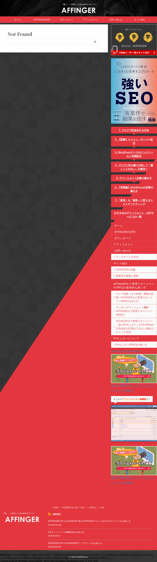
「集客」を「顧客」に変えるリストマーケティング (135, 198)
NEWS (55, 515)
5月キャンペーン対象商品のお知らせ (66, 532)
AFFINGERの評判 (42, 19)
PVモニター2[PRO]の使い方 (128, 333)
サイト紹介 (139, 19)
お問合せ (92, 509)
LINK (102, 509)
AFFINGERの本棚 (123, 266)
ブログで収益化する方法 (135, 130)
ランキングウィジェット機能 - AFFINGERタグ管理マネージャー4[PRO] (134, 305)
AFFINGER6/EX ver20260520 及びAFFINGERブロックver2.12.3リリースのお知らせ (89, 521)
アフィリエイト (90, 19)
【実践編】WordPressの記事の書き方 (135, 185)
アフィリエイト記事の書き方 (135, 174)
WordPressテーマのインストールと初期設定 (135, 150)
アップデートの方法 (125, 253)
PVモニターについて (123, 327)
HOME (56, 509)
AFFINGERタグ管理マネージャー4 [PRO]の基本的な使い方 (133, 282)
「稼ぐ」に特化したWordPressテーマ (18, 515)
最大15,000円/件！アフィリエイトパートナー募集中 (134, 374)
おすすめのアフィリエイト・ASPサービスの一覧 (133, 211)
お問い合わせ (115, 19)
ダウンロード (66, 19)
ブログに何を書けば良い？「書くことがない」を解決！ (135, 163)
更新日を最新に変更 (125, 272)
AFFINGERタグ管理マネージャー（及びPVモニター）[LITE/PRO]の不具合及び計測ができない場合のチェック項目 (135, 317)
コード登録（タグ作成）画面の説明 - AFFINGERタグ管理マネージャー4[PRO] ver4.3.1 (134, 294)
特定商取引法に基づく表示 (73, 509)
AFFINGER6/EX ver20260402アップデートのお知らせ (75, 543)
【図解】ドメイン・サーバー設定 (135, 139)
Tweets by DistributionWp (126, 339)
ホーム (17, 19)
